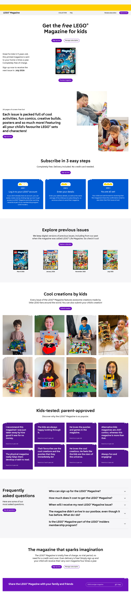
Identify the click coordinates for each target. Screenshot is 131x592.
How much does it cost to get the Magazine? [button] (80, 498)
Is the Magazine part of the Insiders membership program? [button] (79, 524)
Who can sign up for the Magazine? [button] (75, 491)
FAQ (71, 13)
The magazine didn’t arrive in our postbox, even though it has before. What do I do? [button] (84, 513)
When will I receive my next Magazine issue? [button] (80, 505)
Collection (63, 13)
